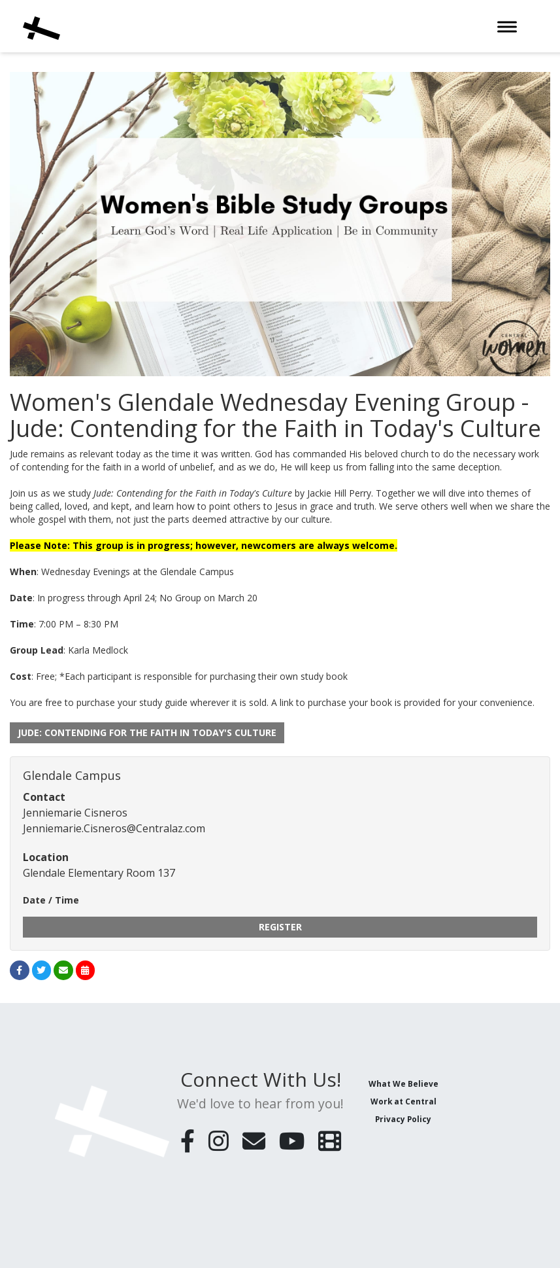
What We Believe (403, 1083)
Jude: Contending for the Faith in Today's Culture (147, 732)
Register (280, 927)
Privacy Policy (403, 1119)
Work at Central (403, 1101)
